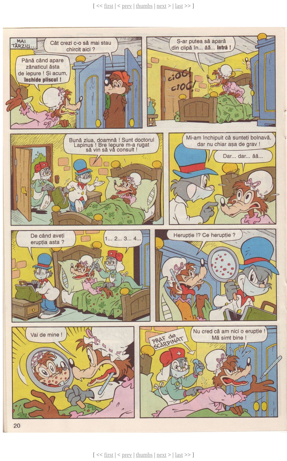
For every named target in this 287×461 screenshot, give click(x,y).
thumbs (144, 6)
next (162, 6)
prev (127, 6)
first (108, 6)
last (179, 6)
